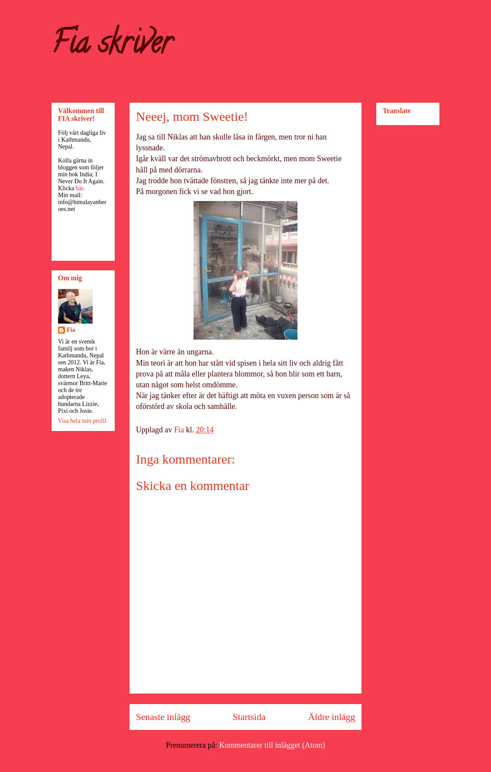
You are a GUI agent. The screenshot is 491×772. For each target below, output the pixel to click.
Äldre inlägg (331, 717)
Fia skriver (111, 46)
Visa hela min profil (82, 421)
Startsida (249, 717)
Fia (71, 330)
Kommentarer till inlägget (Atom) (272, 745)
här (79, 188)
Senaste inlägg (163, 717)
